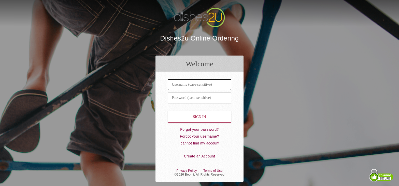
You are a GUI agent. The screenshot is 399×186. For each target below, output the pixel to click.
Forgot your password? (199, 129)
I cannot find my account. (199, 143)
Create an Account (199, 156)
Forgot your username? (199, 136)
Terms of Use (212, 170)
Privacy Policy (186, 170)
